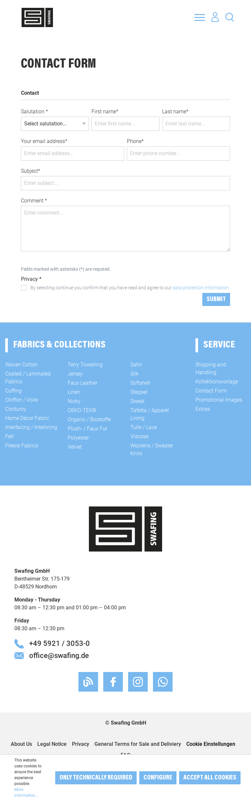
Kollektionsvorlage (216, 381)
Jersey (75, 374)
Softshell (140, 383)
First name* (105, 111)
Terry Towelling (85, 364)
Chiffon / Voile (21, 400)
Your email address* (44, 141)
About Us (21, 744)
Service (219, 345)
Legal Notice (52, 744)
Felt (9, 436)
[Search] (230, 17)
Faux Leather (82, 383)
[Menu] (200, 17)
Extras (202, 409)
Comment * (34, 201)
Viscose (139, 436)
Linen (74, 392)
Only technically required (95, 778)
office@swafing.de (59, 655)
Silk (134, 374)
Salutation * (34, 111)
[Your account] (215, 17)
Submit (216, 299)
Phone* (135, 141)
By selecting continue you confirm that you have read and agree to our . (130, 287)
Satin (136, 364)
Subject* (30, 171)
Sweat (137, 401)
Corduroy (15, 409)
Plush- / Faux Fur (87, 428)
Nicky (74, 401)
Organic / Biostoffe (89, 419)
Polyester (78, 438)
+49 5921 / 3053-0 (59, 643)
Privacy (80, 744)
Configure (157, 778)
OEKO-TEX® (82, 410)
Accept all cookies (209, 778)
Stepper (139, 392)
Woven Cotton (21, 364)
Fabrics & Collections (59, 345)
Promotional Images (218, 400)
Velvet (75, 447)
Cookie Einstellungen (210, 744)
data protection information (201, 287)
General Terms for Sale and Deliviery (137, 744)
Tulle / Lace (143, 427)
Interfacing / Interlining (31, 427)
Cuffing (13, 391)
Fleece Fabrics (21, 445)
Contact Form (211, 391)
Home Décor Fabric (27, 418)
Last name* (175, 111)
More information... (26, 792)
